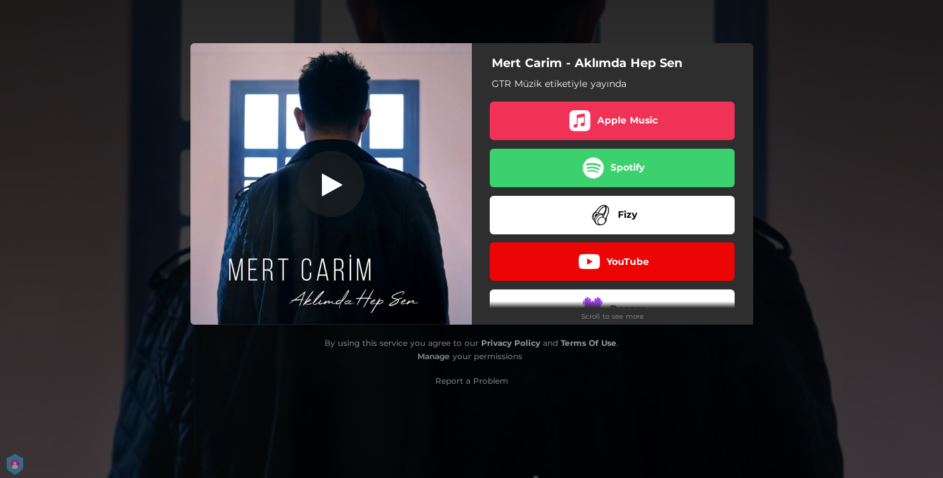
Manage (433, 356)
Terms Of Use (589, 343)
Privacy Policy (510, 343)
